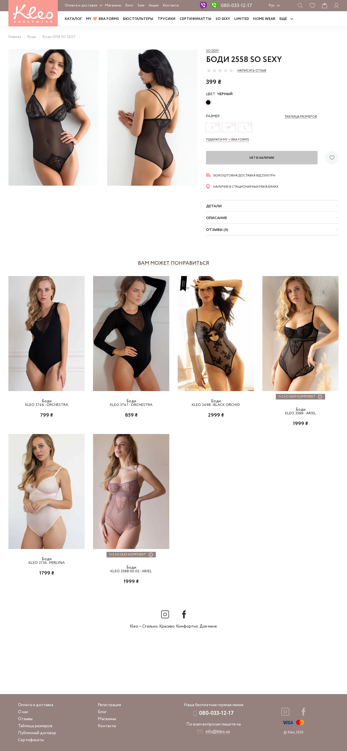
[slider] (220, 70)
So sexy (212, 51)
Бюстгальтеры (138, 19)
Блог (129, 5)
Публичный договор (37, 733)
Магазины (113, 5)
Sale (141, 5)
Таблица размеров (35, 726)
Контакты (171, 5)
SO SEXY (223, 19)
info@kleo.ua (217, 731)
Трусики (166, 19)
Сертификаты (31, 740)
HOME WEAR (264, 19)
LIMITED (241, 19)
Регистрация (109, 705)
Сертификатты (195, 19)
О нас (23, 712)
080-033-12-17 (236, 5)
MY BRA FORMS (102, 19)
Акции (154, 5)
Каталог (73, 19)
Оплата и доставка (81, 5)
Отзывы (25, 719)
